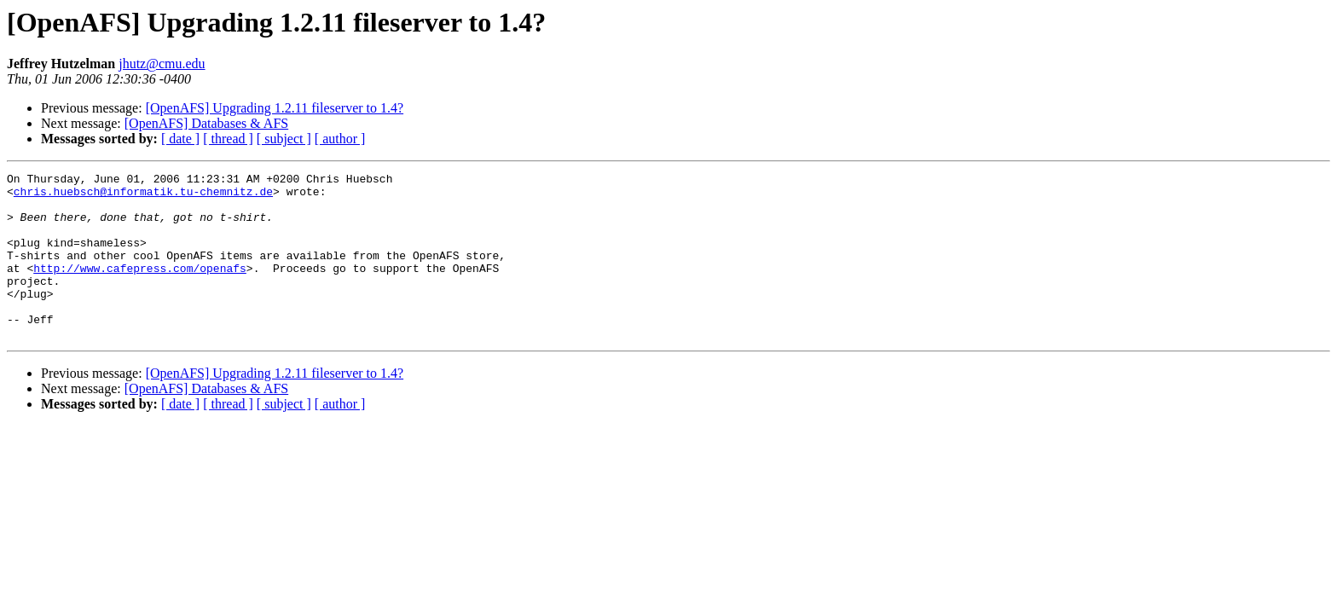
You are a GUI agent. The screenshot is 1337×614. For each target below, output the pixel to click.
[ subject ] (284, 138)
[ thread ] (228, 138)
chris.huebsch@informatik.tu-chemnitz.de (143, 196)
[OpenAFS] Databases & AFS (206, 123)
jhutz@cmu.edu (162, 63)
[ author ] (340, 138)
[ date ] (180, 138)
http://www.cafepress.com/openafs (139, 288)
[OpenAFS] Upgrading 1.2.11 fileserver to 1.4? (274, 108)
